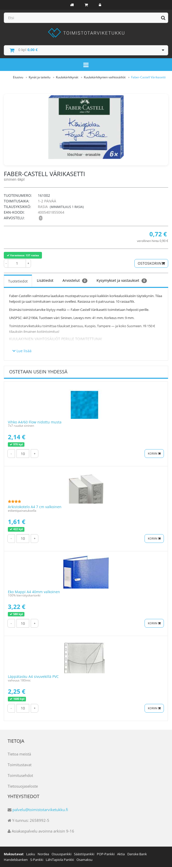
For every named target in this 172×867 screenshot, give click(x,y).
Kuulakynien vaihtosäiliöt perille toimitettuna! (55, 338)
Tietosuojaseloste (23, 786)
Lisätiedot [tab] (45, 280)
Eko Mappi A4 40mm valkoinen (34, 591)
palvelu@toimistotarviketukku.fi (40, 809)
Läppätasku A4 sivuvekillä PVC (33, 676)
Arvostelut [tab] (74, 280)
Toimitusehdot (20, 775)
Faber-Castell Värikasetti (148, 77)
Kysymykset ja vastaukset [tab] (122, 280)
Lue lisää (22, 350)
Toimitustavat (20, 764)
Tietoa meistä (19, 753)
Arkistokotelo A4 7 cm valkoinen (34, 506)
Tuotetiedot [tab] (18, 281)
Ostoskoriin (151, 263)
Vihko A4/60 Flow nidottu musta (34, 422)
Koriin (154, 453)
